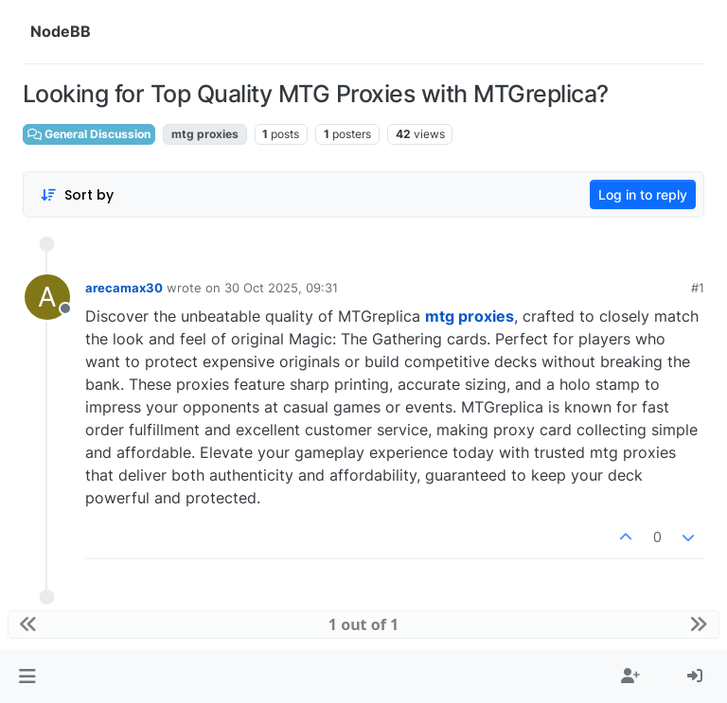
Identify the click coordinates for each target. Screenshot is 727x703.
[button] (27, 676)
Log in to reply (642, 194)
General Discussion (89, 134)
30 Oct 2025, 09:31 (281, 287)
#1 (697, 287)
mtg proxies (469, 316)
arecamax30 (124, 287)
